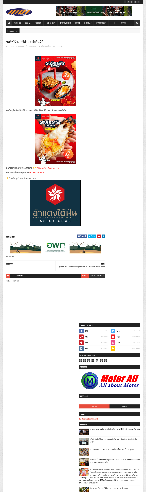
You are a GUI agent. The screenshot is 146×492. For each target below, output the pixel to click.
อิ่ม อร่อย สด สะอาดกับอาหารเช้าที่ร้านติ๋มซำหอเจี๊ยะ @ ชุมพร (124, 159)
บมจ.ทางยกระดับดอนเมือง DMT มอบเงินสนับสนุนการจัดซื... (75, 379)
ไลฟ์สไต (10, 396)
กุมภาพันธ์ (60, 462)
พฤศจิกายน (60, 358)
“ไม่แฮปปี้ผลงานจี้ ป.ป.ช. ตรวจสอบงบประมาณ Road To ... (74, 419)
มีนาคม (59, 458)
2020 (56, 470)
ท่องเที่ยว (28, 339)
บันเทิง (9, 348)
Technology (50, 23)
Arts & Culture (38, 379)
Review (123, 23)
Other (113, 23)
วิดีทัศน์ (9, 383)
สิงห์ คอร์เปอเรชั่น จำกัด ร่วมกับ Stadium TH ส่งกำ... (74, 390)
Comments (130, 115)
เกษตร (22, 352)
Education (31, 370)
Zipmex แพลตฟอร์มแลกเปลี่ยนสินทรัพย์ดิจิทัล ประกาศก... (75, 373)
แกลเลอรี (10, 379)
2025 (56, 337)
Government (11, 365)
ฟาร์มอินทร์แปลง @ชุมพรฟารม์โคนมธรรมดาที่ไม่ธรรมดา (124, 226)
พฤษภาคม (60, 451)
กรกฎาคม (60, 444)
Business (17, 23)
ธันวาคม (60, 355)
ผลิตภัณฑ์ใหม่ (46, 46)
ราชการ (10, 343)
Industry (24, 374)
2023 (56, 345)
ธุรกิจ (24, 335)
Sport (77, 23)
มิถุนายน (60, 448)
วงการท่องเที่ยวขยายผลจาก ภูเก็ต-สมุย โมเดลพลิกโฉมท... (75, 413)
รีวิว (19, 370)
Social (28, 23)
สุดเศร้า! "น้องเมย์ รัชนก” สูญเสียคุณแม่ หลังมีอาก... (73, 401)
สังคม (22, 343)
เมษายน (59, 455)
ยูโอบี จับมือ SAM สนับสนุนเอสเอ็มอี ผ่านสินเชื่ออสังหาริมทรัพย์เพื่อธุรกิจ (125, 149)
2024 (56, 341)
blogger (75, 277)
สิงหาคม (59, 369)
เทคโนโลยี (23, 348)
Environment (11, 392)
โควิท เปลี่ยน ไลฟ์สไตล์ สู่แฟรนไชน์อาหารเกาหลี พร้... (75, 424)
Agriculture (30, 387)
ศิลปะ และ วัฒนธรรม (26, 383)
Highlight (110, 115)
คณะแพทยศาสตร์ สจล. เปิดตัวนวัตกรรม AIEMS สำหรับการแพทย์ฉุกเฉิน (125, 138)
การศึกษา (35, 352)
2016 (56, 481)
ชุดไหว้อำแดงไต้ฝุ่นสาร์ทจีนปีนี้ (68, 405)
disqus (82, 277)
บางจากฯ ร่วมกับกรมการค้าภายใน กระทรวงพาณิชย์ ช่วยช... (73, 433)
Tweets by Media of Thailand (109, 127)
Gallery (41, 383)
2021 (56, 352)
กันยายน (59, 365)
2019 (56, 473)
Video (23, 392)
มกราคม (59, 465)
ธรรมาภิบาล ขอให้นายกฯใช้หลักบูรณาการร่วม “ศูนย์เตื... (74, 384)
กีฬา (34, 343)
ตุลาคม (59, 362)
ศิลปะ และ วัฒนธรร (13, 387)
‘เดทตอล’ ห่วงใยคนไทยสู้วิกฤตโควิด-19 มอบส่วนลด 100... (73, 439)
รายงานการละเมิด (105, 372)
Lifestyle (88, 23)
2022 (56, 348)
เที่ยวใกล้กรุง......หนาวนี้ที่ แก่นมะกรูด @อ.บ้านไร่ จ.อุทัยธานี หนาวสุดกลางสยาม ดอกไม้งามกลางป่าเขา (124, 217)
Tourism (38, 23)
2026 (56, 334)
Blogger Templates (39, 488)
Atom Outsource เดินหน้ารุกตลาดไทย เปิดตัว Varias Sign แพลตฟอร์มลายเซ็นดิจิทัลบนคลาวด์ (125, 238)
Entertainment (65, 23)
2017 (56, 477)
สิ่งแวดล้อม (26, 365)
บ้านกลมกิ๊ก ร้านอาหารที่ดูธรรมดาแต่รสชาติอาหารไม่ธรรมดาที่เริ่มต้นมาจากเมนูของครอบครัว (125, 171)
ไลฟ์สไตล (23, 379)
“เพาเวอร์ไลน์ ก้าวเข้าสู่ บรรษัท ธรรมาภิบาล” (73, 429)
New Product (101, 23)
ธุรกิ (32, 392)
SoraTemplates (18, 488)
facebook (91, 277)
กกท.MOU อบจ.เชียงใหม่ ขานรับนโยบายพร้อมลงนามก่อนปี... (74, 395)
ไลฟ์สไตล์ (10, 335)
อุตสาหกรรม (27, 361)
